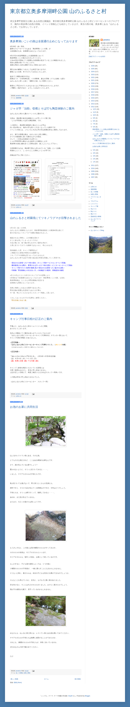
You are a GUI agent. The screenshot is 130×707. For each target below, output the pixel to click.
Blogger (87, 696)
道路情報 (18, 98)
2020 (93, 83)
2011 (93, 165)
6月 (94, 127)
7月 (94, 124)
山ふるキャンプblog (97, 230)
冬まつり (94, 209)
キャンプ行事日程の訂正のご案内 (31, 318)
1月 (94, 162)
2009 (93, 171)
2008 (93, 174)
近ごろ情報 (19, 673)
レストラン (94, 204)
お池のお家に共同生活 (24, 406)
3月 (94, 156)
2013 (93, 104)
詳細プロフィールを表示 (97, 56)
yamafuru (106, 40)
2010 (93, 168)
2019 (93, 86)
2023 (93, 74)
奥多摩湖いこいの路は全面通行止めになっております (44, 41)
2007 (93, 177)
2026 (93, 66)
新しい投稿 (14, 679)
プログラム (94, 201)
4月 (94, 153)
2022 (93, 77)
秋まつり (94, 211)
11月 (94, 112)
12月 (94, 109)
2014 (93, 101)
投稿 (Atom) (18, 682)
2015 (93, 98)
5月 (94, 150)
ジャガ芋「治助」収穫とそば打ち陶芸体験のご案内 (42, 108)
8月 (94, 121)
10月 (94, 115)
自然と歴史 (27, 673)
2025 (93, 69)
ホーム (46, 679)
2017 (93, 92)
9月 (94, 118)
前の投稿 (78, 679)
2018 (93, 89)
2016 (93, 95)
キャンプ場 (94, 206)
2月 (94, 159)
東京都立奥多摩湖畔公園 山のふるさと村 (58, 11)
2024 (93, 71)
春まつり (94, 214)
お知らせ (18, 207)
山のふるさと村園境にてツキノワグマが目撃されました (45, 218)
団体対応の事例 (96, 216)
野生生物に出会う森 (19, 300)
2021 (93, 80)
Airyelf (70, 696)
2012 (93, 107)
